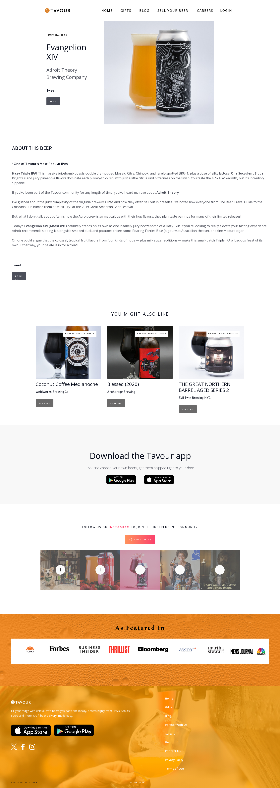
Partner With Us (176, 725)
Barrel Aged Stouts (80, 333)
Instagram (119, 527)
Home (169, 698)
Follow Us (142, 539)
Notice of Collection (24, 782)
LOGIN (226, 10)
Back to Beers (54, 102)
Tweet (51, 91)
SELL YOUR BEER (172, 10)
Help (168, 742)
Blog (168, 716)
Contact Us (173, 751)
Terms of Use (174, 768)
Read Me (44, 403)
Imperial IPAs (57, 34)
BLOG (144, 10)
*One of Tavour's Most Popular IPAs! (40, 164)
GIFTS (126, 10)
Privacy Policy (174, 760)
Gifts (168, 707)
